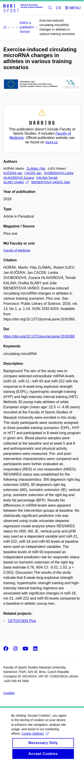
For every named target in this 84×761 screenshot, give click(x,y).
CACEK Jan (33, 173)
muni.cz (51, 142)
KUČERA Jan (12, 173)
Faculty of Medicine (16, 250)
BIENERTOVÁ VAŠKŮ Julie (50, 182)
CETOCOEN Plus (22, 621)
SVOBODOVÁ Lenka (58, 173)
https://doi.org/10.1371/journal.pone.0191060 (39, 336)
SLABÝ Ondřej (16, 182)
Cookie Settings (35, 739)
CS (58, 8)
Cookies (9, 693)
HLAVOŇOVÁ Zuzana (18, 177)
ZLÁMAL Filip (36, 168)
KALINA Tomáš (47, 177)
